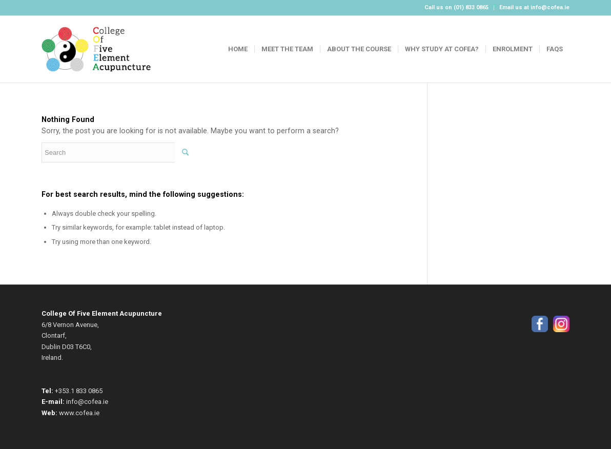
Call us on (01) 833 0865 (456, 7)
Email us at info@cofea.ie (534, 7)
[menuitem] (456, 7)
